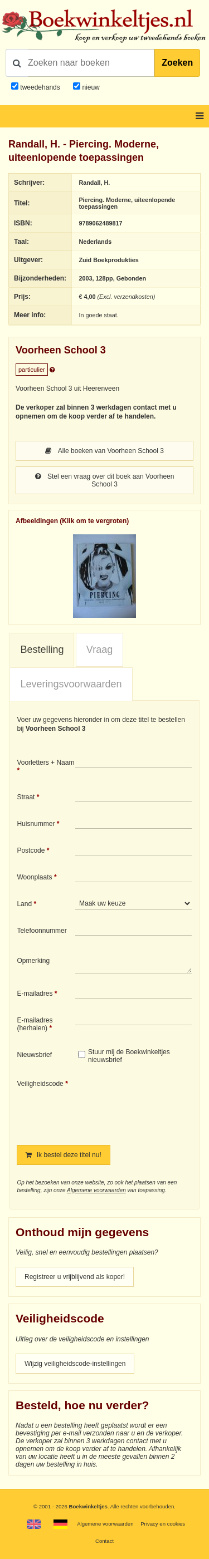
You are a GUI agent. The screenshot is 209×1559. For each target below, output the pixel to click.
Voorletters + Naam (45, 762)
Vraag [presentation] (99, 649)
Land (24, 904)
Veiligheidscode (40, 1084)
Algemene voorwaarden (96, 1190)
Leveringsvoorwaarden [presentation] (70, 684)
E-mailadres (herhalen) (34, 1024)
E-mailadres (34, 993)
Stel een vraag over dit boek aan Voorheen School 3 (104, 480)
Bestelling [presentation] (42, 649)
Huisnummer (36, 824)
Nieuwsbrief (34, 1055)
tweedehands (40, 87)
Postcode (31, 850)
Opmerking (33, 961)
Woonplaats (34, 877)
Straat (26, 797)
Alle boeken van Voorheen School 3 (104, 451)
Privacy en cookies (162, 1524)
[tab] (41, 650)
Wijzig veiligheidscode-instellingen (75, 1364)
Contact (104, 1541)
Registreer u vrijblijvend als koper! (75, 1277)
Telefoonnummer (41, 931)
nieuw (90, 87)
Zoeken (177, 62)
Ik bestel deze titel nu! (63, 1155)
